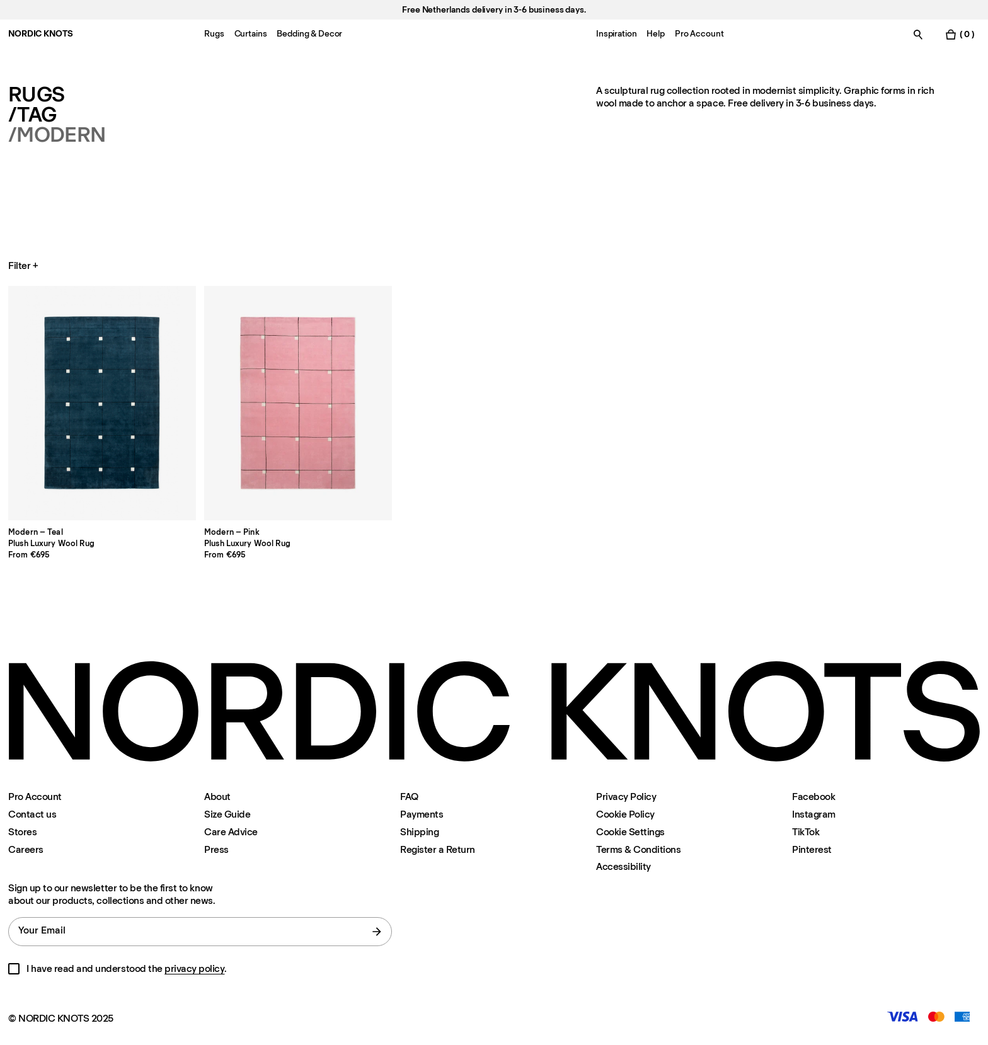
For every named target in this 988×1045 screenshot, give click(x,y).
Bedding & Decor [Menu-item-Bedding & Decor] (309, 33)
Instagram (814, 814)
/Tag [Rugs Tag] (32, 115)
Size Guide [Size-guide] (227, 814)
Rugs (36, 94)
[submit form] (377, 931)
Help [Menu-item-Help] (655, 33)
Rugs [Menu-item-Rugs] (214, 33)
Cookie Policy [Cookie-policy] (625, 814)
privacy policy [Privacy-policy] (194, 968)
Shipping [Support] (419, 832)
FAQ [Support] (409, 796)
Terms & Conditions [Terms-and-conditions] (638, 849)
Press (216, 849)
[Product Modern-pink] (298, 403)
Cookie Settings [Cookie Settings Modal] (630, 832)
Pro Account (35, 796)
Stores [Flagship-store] (22, 832)
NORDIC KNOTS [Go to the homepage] (40, 33)
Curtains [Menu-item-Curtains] (250, 33)
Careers (25, 849)
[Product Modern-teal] (102, 403)
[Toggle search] (918, 34)
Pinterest (812, 849)
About (217, 796)
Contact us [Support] (32, 814)
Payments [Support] (421, 814)
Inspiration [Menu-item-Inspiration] (616, 33)
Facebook (813, 796)
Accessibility (623, 867)
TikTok (805, 832)
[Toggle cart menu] (960, 34)
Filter (24, 266)
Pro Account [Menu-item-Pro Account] (699, 33)
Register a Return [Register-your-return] (437, 849)
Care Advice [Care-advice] (231, 832)
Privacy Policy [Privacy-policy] (626, 796)
